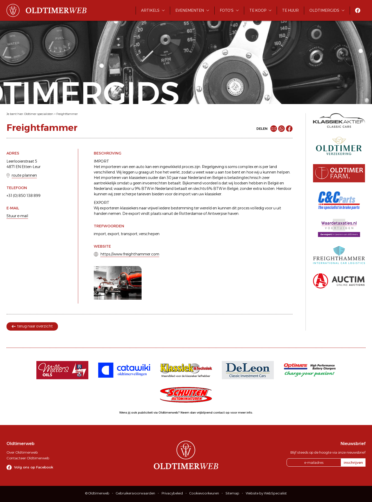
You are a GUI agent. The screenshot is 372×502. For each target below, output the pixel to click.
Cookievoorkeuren (204, 493)
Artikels (150, 10)
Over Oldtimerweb (22, 452)
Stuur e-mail (17, 216)
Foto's (227, 10)
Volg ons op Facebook (33, 467)
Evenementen (189, 10)
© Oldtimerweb (97, 493)
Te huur (290, 10)
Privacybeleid (172, 493)
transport (129, 233)
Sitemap (232, 493)
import (100, 233)
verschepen (149, 233)
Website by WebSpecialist (266, 493)
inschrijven (353, 462)
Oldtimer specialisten (38, 114)
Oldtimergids (324, 10)
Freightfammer (67, 114)
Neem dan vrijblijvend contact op (205, 412)
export (113, 233)
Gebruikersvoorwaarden (135, 493)
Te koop (257, 10)
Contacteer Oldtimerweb (27, 458)
